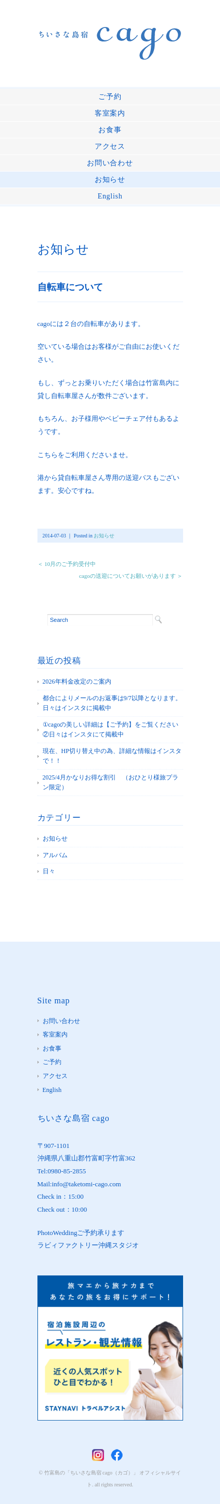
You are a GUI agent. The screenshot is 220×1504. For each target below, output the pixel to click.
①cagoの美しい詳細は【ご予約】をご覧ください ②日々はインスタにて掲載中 (113, 730)
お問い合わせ (110, 163)
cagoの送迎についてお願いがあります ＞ (131, 576)
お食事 (109, 130)
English (110, 196)
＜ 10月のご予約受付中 (66, 564)
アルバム (55, 855)
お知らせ (110, 179)
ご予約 (109, 97)
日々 (49, 871)
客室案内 (110, 113)
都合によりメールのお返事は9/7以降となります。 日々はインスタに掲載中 (113, 703)
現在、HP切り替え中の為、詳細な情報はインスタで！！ (112, 756)
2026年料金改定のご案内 (77, 681)
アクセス (110, 146)
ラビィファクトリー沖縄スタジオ (88, 1245)
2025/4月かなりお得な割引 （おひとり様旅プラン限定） (110, 782)
